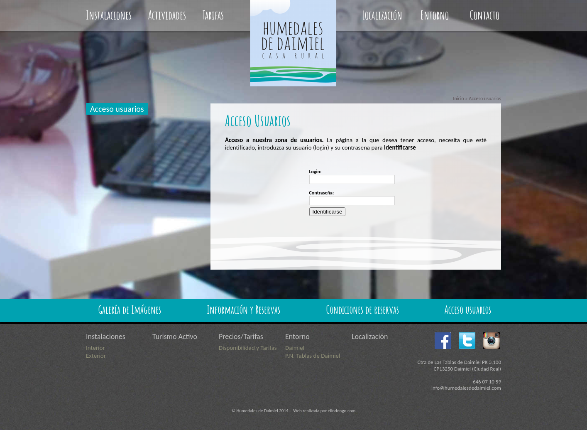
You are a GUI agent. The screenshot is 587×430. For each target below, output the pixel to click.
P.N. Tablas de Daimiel (312, 355)
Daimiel (294, 347)
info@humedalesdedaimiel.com (466, 388)
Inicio (458, 98)
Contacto (484, 15)
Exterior (96, 355)
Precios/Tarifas (241, 336)
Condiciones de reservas (362, 309)
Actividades (167, 15)
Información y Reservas (243, 309)
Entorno (434, 15)
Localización (382, 15)
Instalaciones (109, 15)
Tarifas (213, 15)
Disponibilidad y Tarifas (248, 347)
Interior (95, 347)
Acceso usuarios (117, 109)
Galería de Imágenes (129, 309)
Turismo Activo (174, 336)
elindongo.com (342, 410)
